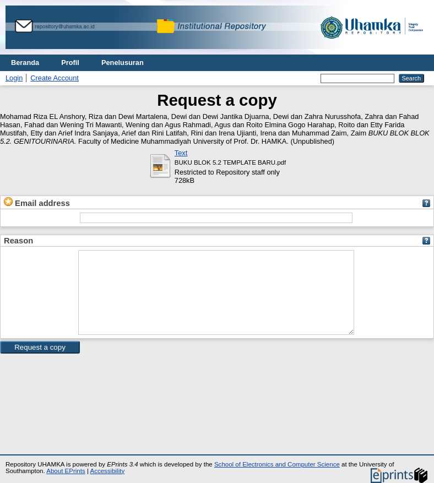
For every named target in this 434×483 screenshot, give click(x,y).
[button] (40, 363)
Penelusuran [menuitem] (122, 62)
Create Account (54, 78)
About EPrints (65, 471)
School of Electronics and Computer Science (277, 464)
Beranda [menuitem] (25, 62)
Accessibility (107, 471)
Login (14, 78)
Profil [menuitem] (70, 62)
